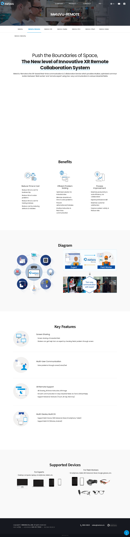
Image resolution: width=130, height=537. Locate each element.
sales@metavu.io (98, 525)
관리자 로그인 (65, 535)
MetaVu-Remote (34, 29)
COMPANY (59, 4)
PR (100, 4)
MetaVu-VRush (90, 29)
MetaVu (20, 29)
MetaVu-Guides (62, 29)
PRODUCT (73, 4)
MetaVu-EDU (76, 29)
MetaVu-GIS (48, 29)
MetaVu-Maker (104, 29)
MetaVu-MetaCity (20, 36)
